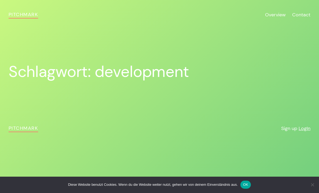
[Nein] (312, 184)
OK (245, 185)
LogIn (304, 128)
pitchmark (23, 14)
